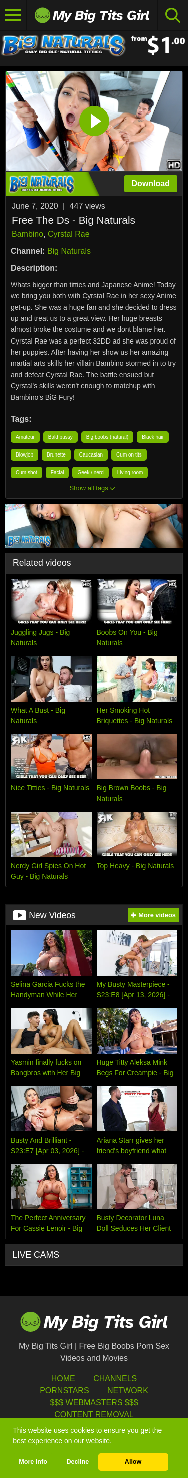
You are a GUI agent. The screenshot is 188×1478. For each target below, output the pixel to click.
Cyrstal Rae (69, 234)
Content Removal (94, 1414)
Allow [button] (133, 1461)
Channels (115, 1378)
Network (127, 1390)
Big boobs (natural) (107, 437)
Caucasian (91, 455)
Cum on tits (129, 455)
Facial (57, 472)
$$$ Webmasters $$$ (94, 1402)
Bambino (27, 234)
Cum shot (26, 472)
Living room (130, 472)
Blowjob (24, 455)
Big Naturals (69, 251)
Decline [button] (77, 1461)
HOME (63, 1378)
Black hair (153, 437)
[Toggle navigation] (13, 15)
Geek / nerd (90, 472)
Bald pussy (60, 437)
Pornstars (64, 1390)
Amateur (25, 437)
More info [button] (33, 1461)
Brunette (56, 455)
